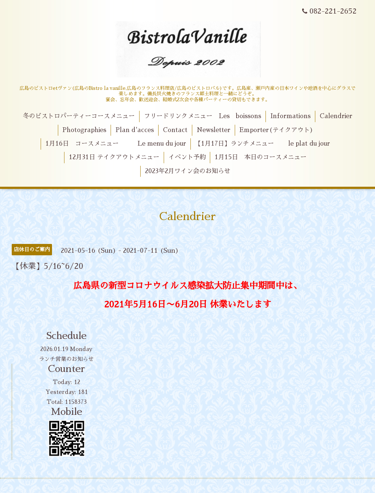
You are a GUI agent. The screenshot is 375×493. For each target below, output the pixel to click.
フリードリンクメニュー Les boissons (202, 116)
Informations (290, 116)
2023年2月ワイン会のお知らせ (187, 171)
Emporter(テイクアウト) (276, 130)
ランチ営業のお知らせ (66, 359)
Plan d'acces (134, 130)
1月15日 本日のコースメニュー (261, 157)
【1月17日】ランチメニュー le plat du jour (262, 143)
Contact (175, 130)
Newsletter (213, 130)
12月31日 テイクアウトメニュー (114, 157)
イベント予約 (187, 157)
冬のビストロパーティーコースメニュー (79, 116)
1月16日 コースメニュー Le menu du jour (115, 143)
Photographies (84, 130)
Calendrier (336, 116)
